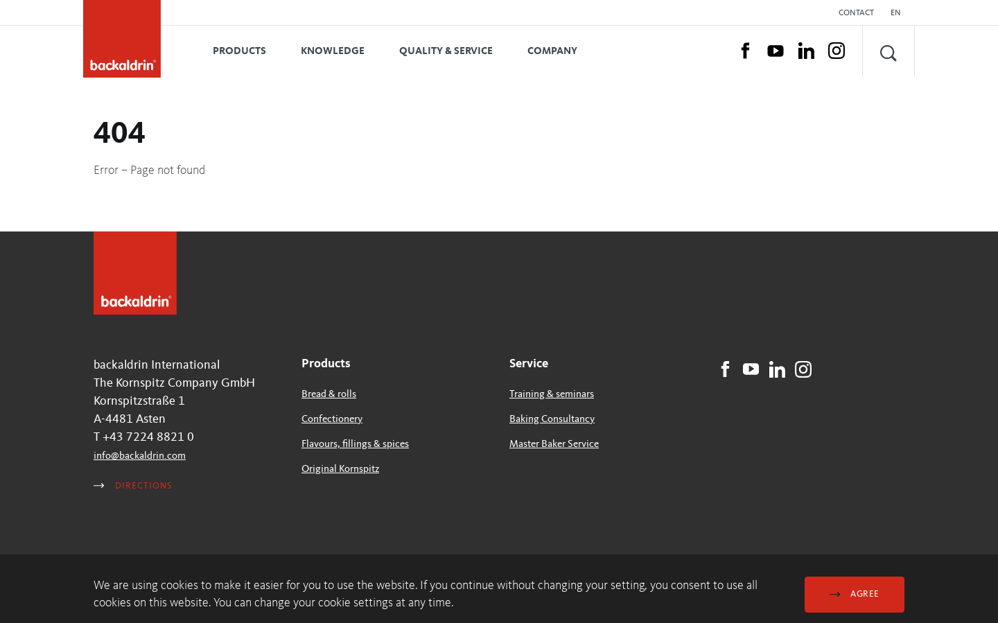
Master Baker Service (554, 444)
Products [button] (239, 51)
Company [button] (552, 51)
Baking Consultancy (552, 419)
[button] (899, 13)
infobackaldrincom (140, 456)
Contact (856, 13)
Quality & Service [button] (446, 51)
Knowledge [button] (333, 51)
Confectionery (331, 419)
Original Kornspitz (340, 469)
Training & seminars (551, 394)
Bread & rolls (328, 394)
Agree (854, 594)
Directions (133, 486)
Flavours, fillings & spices (355, 444)
